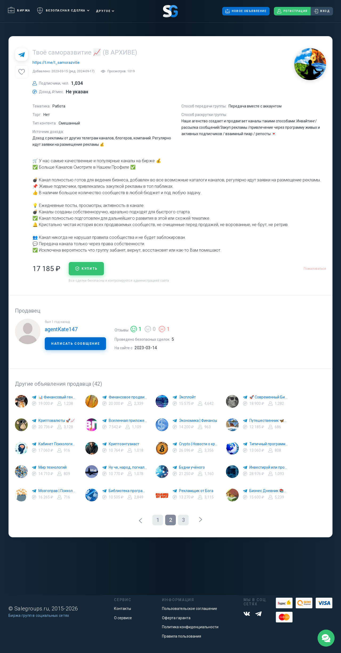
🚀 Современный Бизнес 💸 (268, 397)
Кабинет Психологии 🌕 (57, 444)
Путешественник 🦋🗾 (268, 420)
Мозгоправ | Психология (57, 491)
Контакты (122, 608)
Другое (103, 11)
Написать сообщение (75, 344)
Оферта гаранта (176, 618)
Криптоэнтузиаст (124, 444)
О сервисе (123, 618)
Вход (322, 11)
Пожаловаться (315, 269)
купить (86, 269)
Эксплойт (187, 397)
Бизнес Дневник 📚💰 (268, 491)
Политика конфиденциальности (190, 627)
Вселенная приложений (128, 420)
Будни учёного (192, 467)
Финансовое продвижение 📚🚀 (128, 397)
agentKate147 (61, 329)
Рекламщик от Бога (196, 491)
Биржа (19, 10)
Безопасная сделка (61, 10)
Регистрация (292, 11)
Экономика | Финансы (198, 420)
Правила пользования (181, 636)
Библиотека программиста (128, 491)
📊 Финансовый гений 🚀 (57, 397)
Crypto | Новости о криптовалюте (198, 444)
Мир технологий (52, 467)
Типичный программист (268, 444)
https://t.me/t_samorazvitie (56, 62)
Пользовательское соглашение (189, 608)
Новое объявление (245, 11)
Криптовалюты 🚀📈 (56, 420)
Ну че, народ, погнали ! (128, 467)
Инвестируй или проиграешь (268, 467)
